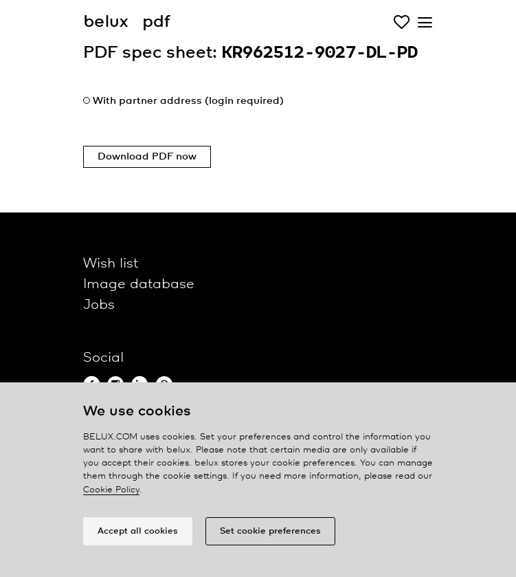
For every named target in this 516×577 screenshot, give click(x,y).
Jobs (99, 305)
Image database (138, 284)
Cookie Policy (111, 490)
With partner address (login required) (188, 101)
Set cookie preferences (270, 531)
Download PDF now (147, 157)
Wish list (110, 263)
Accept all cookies (138, 531)
